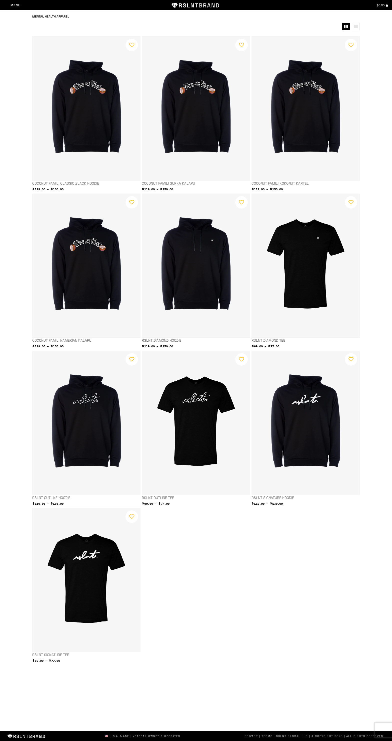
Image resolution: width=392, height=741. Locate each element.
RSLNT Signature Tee (50, 654)
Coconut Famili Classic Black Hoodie (65, 183)
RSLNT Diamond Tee (268, 340)
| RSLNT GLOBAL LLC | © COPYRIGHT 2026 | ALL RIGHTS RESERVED (329, 736)
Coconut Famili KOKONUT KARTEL (280, 183)
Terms (271, 736)
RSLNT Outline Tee (158, 497)
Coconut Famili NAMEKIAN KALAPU (61, 340)
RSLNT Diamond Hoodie (161, 340)
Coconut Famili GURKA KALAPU (168, 183)
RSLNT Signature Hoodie (273, 497)
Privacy (255, 736)
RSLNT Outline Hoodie (51, 497)
